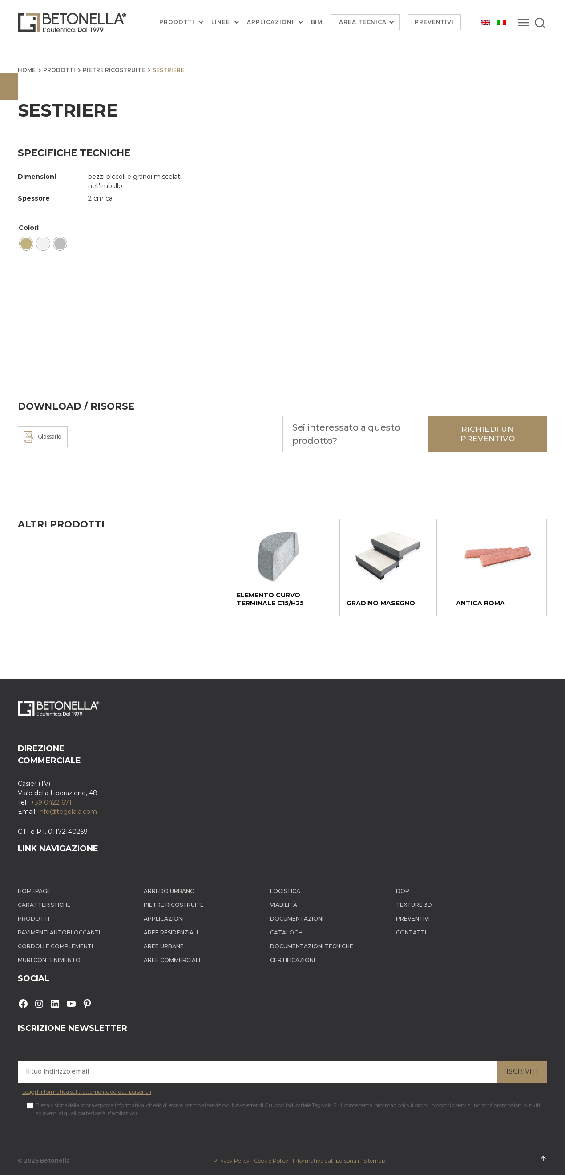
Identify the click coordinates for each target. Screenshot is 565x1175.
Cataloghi (287, 932)
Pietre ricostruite (114, 70)
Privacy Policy (231, 1160)
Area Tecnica (363, 22)
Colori (29, 228)
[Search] (540, 22)
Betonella (55, 1160)
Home (27, 70)
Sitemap (374, 1160)
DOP (402, 891)
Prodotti (177, 22)
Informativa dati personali (326, 1160)
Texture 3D (414, 904)
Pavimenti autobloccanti (59, 932)
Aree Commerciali (172, 960)
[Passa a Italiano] (501, 22)
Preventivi (434, 22)
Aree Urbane (164, 946)
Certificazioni (292, 960)
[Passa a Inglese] (485, 22)
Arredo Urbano (169, 891)
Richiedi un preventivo (487, 434)
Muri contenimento (49, 960)
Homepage (34, 891)
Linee (220, 22)
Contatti (411, 932)
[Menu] (523, 22)
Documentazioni (296, 918)
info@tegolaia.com (67, 812)
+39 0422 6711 (52, 802)
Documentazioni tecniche (311, 946)
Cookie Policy (271, 1160)
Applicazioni (270, 22)
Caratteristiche (44, 904)
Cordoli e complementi (55, 946)
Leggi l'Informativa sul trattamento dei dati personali (86, 1091)
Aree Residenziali (171, 932)
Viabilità (283, 904)
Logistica (285, 891)
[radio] (26, 243)
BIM (317, 22)
